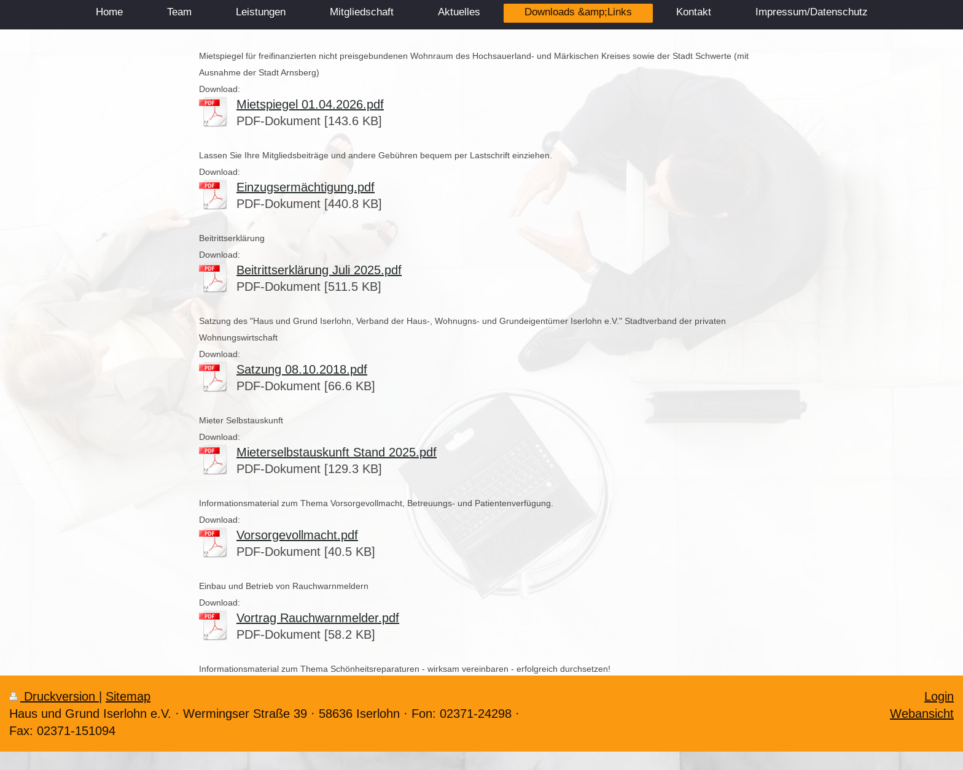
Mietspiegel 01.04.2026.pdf (310, 104)
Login (939, 696)
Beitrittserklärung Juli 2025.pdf (319, 270)
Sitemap (128, 696)
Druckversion (54, 696)
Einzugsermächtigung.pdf (305, 187)
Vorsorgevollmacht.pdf (297, 535)
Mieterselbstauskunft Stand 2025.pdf (336, 452)
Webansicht (922, 713)
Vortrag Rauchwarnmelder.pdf (317, 617)
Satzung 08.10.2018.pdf (301, 369)
